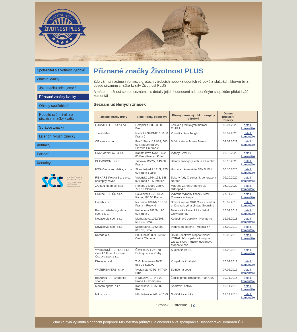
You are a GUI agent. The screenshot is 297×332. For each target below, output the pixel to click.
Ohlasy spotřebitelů (54, 106)
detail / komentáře (248, 126)
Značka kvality (48, 79)
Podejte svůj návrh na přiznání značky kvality (57, 116)
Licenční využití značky (57, 136)
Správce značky (51, 127)
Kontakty (44, 163)
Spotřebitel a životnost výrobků (61, 70)
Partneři (43, 154)
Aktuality (43, 145)
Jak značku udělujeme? (57, 88)
